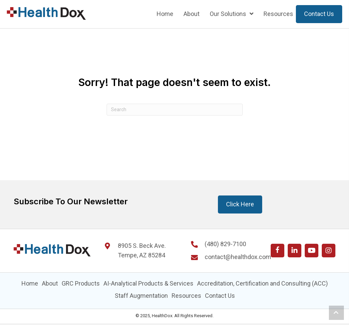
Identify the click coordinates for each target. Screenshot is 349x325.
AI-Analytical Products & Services (148, 283)
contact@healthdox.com (238, 256)
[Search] (175, 110)
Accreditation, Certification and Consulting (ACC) (262, 283)
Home (29, 283)
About (50, 283)
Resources (186, 295)
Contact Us (220, 295)
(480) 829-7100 (225, 243)
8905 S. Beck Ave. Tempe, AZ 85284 (142, 250)
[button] (277, 250)
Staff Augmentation (141, 295)
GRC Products (81, 283)
